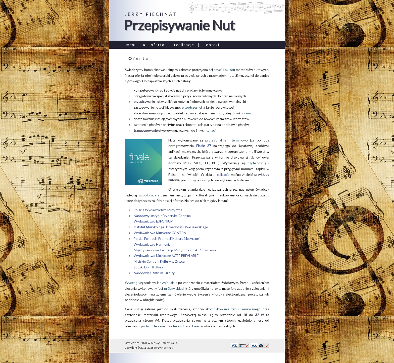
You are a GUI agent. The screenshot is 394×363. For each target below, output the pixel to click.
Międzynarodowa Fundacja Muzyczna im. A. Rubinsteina (175, 250)
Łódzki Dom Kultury (148, 267)
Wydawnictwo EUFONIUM (153, 221)
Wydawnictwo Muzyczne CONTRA (160, 233)
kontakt (212, 44)
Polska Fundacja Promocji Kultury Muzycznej (167, 239)
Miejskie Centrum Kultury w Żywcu (159, 261)
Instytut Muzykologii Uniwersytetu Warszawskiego (171, 227)
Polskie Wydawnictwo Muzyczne (158, 210)
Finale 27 (203, 146)
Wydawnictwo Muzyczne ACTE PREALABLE (166, 256)
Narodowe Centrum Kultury (154, 273)
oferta (158, 44)
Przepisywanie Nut (179, 25)
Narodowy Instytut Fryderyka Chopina (162, 216)
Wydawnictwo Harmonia (152, 244)
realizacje (184, 44)
